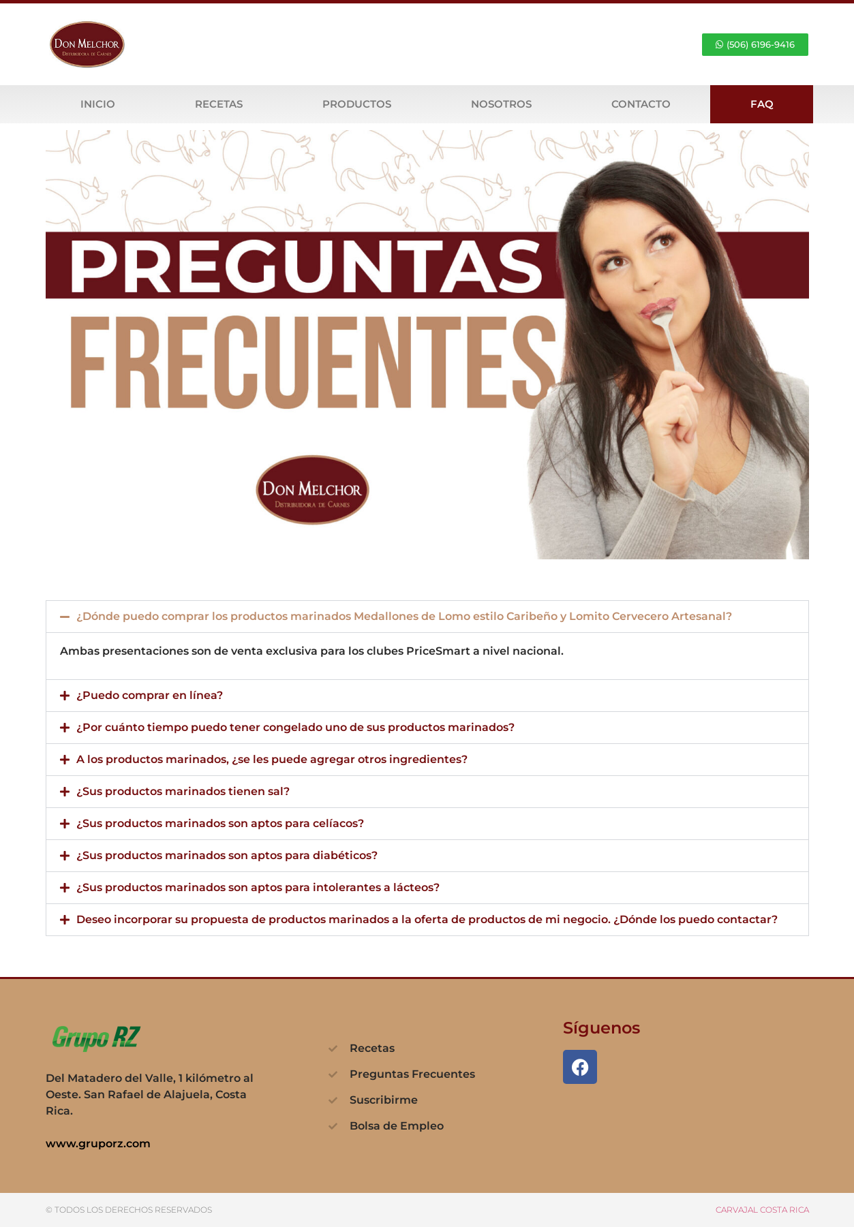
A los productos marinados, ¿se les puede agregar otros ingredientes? (272, 759)
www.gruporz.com (98, 1143)
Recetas (219, 103)
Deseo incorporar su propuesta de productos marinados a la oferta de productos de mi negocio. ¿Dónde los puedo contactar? (427, 919)
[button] (427, 616)
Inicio (97, 103)
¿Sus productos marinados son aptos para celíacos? (220, 823)
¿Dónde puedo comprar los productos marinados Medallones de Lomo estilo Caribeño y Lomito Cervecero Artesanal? (404, 616)
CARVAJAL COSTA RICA (762, 1210)
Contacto (641, 103)
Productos (356, 103)
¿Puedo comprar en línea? (149, 695)
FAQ (762, 103)
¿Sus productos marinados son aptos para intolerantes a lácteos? (258, 887)
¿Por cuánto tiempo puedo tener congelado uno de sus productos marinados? (295, 727)
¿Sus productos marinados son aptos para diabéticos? (227, 855)
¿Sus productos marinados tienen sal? (183, 791)
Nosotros (501, 103)
